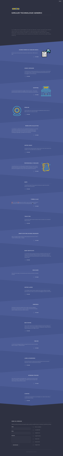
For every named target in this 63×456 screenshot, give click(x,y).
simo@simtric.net (37, 432)
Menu (60, 1)
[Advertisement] (31, 22)
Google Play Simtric (38, 435)
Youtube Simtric (37, 438)
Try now (28, 76)
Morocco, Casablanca (38, 426)
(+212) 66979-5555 (37, 429)
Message (13, 435)
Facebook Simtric (37, 441)
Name (13, 426)
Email (13, 431)
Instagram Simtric (37, 444)
